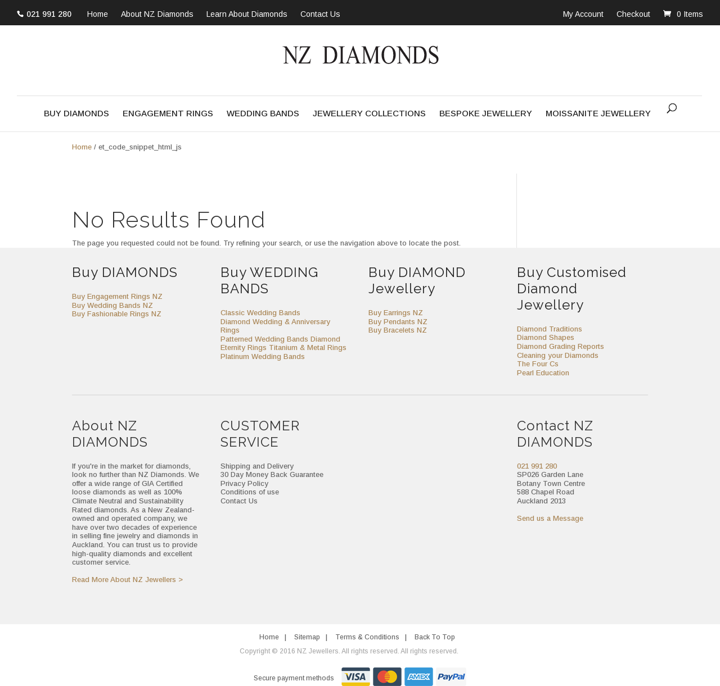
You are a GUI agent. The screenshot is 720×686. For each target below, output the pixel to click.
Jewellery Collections (369, 114)
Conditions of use (249, 492)
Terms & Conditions (367, 637)
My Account (583, 14)
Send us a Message (550, 518)
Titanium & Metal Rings (307, 347)
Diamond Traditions (549, 329)
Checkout (633, 14)
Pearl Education (543, 373)
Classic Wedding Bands (260, 312)
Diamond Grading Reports (560, 346)
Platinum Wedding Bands (262, 356)
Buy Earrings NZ (395, 312)
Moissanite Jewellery (598, 114)
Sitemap (307, 637)
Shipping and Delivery (257, 466)
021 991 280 (48, 14)
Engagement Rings (168, 114)
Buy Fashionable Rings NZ (116, 314)
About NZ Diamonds (157, 15)
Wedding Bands (263, 114)
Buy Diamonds (76, 114)
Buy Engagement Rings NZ (117, 296)
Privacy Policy (244, 483)
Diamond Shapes (545, 337)
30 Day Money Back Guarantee (271, 474)
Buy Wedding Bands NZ (112, 305)
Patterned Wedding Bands (264, 339)
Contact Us (320, 15)
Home (97, 15)
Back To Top (435, 637)
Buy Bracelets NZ (397, 330)
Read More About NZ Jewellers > (127, 579)
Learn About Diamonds (246, 15)
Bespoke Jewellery (485, 114)
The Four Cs (538, 364)
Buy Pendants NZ (398, 321)
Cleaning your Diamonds (557, 355)
